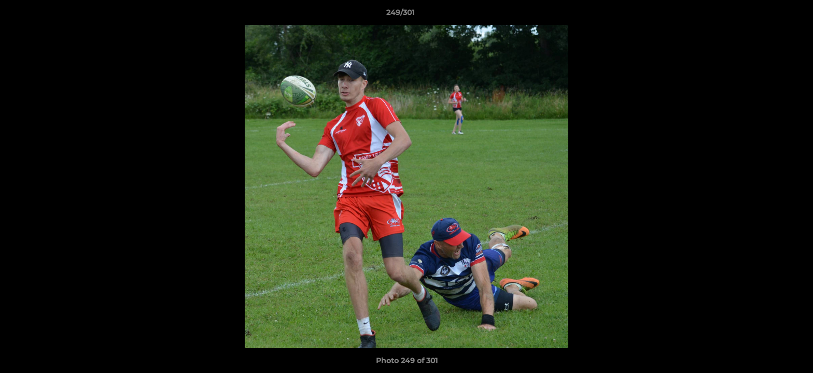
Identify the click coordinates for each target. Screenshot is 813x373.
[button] (769, 15)
